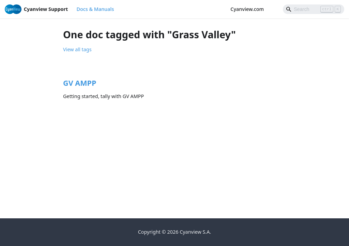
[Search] (313, 9)
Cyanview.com (250, 9)
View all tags (77, 49)
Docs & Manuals (95, 9)
